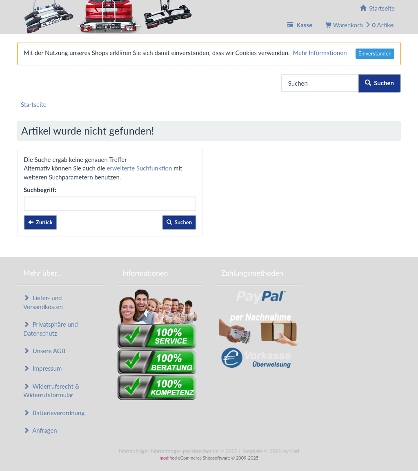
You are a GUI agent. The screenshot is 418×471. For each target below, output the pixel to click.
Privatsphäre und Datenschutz (50, 328)
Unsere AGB (44, 350)
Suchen (379, 82)
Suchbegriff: (40, 189)
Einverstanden (374, 53)
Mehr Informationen (320, 52)
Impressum (42, 368)
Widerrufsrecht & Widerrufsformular (51, 390)
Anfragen (40, 430)
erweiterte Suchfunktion (139, 168)
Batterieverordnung (53, 412)
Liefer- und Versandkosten (43, 302)
